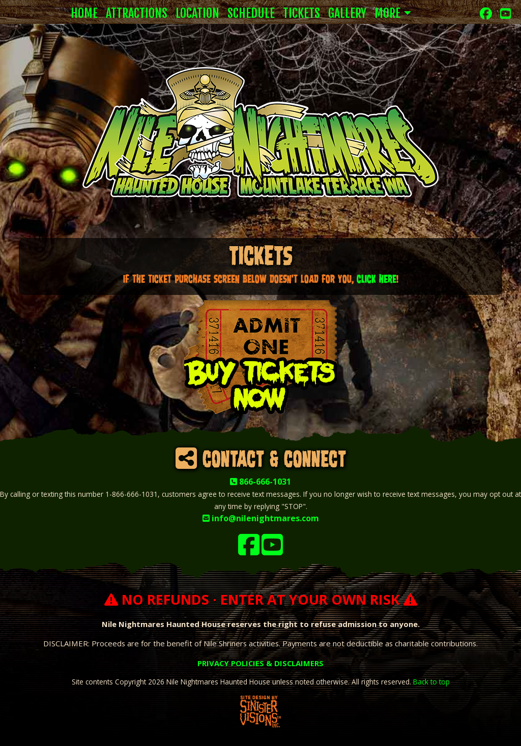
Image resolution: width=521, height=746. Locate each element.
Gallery (347, 13)
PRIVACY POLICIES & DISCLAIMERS (260, 663)
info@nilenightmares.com (260, 518)
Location (197, 13)
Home (84, 13)
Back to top (431, 682)
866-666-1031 (260, 481)
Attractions (136, 13)
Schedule (251, 13)
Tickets (301, 13)
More (387, 13)
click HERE (376, 279)
